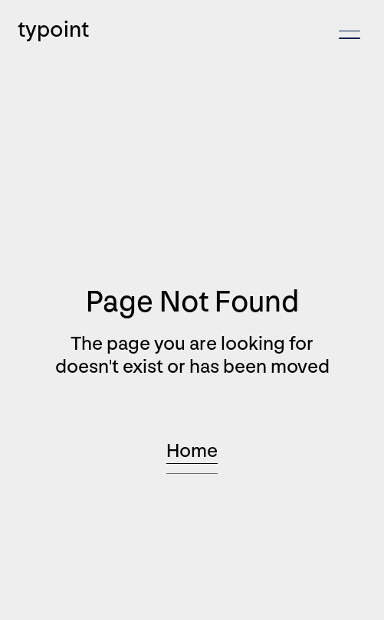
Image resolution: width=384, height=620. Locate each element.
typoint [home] (53, 30)
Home (192, 451)
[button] (349, 35)
